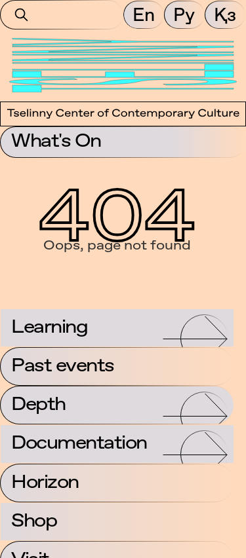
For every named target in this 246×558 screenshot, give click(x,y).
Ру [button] (184, 14)
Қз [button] (225, 14)
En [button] (144, 14)
